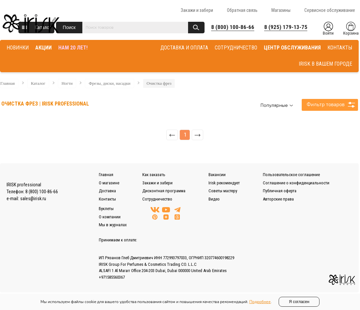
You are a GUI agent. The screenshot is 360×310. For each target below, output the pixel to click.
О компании (110, 216)
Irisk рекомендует (224, 182)
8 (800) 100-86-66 (232, 27)
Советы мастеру (222, 190)
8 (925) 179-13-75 (285, 27)
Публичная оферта (279, 190)
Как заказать (153, 174)
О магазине (109, 182)
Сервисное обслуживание (329, 10)
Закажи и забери (197, 10)
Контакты (107, 199)
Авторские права (278, 199)
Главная (7, 83)
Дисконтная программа (163, 190)
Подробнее (260, 301)
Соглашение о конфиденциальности (296, 182)
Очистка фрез (159, 83)
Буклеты (106, 208)
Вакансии (217, 174)
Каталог (38, 83)
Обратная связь (242, 10)
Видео (214, 199)
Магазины (281, 10)
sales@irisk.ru (33, 198)
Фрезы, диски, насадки (109, 83)
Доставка (107, 190)
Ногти (67, 83)
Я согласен (299, 301)
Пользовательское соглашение (291, 174)
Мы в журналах (113, 224)
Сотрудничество (157, 199)
